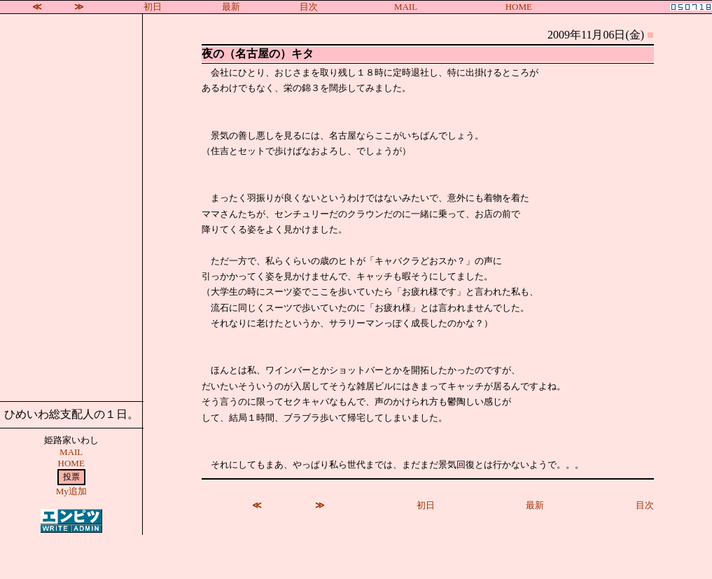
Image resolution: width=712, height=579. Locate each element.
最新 (231, 6)
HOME (518, 6)
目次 (309, 6)
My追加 (71, 491)
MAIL (405, 6)
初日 (153, 6)
